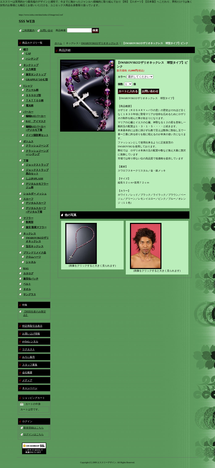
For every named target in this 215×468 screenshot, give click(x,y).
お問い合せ (46, 30)
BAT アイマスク (36, 121)
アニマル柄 (32, 90)
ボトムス (28, 141)
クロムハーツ (33, 256)
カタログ (28, 273)
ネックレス (29, 233)
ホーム (58, 43)
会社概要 (27, 372)
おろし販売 (28, 357)
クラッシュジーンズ (37, 145)
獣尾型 (29, 222)
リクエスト (28, 349)
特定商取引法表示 (32, 325)
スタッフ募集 (29, 364)
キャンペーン (29, 388)
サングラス (29, 294)
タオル (27, 289)
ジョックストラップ (37, 164)
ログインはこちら (34, 434)
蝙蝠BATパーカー (36, 116)
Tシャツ (28, 85)
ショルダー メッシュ (35, 193)
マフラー (28, 218)
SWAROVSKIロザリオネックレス (99, 43)
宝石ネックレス (34, 246)
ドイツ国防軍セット (37, 135)
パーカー (28, 111)
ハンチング (32, 58)
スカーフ (28, 198)
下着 (25, 160)
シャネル (31, 262)
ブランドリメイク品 (34, 252)
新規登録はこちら (34, 427)
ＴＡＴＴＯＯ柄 (34, 100)
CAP (28, 53)
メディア (27, 380)
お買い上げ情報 (31, 333)
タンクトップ (30, 65)
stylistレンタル (30, 341)
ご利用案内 (28, 30)
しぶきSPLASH (34, 178)
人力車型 (31, 69)
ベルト (27, 283)
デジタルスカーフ (36, 202)
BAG (26, 268)
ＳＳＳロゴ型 (33, 95)
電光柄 (29, 105)
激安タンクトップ (36, 74)
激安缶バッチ (30, 278)
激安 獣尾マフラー (36, 227)
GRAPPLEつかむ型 (37, 79)
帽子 (25, 49)
